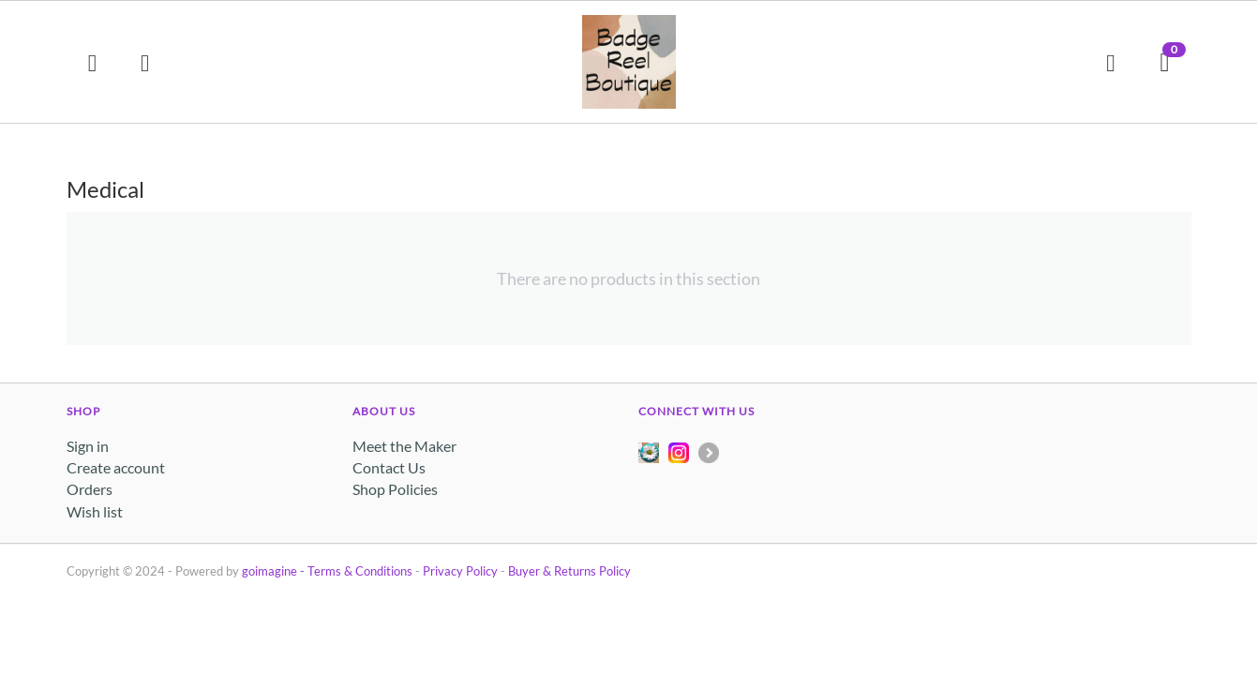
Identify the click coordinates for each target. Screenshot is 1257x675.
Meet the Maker (404, 446)
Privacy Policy (460, 570)
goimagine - (274, 570)
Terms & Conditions (359, 570)
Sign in (88, 446)
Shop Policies (395, 489)
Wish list (95, 511)
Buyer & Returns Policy (569, 570)
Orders (89, 489)
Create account (116, 467)
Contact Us (389, 467)
